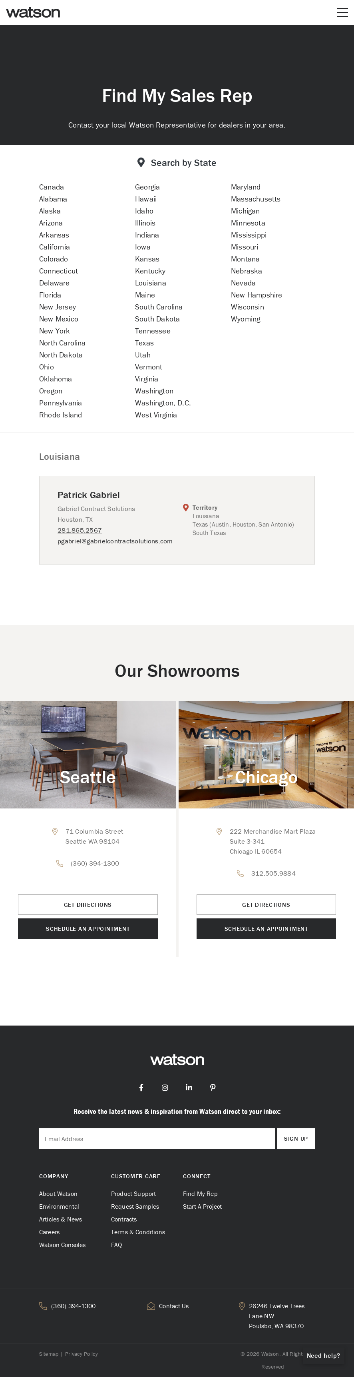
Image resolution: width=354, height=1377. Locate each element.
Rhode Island (60, 414)
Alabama (53, 199)
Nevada (243, 282)
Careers (49, 1232)
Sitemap (48, 1353)
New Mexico (58, 318)
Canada (51, 187)
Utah (143, 354)
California (54, 246)
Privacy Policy (81, 1353)
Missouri (245, 246)
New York (54, 330)
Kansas (147, 258)
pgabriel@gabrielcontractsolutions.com (115, 541)
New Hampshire (256, 294)
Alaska (50, 211)
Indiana (147, 234)
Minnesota (248, 223)
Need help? (324, 1355)
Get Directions (88, 904)
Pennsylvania (60, 402)
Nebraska (247, 270)
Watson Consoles (62, 1245)
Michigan (245, 211)
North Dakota (61, 354)
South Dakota (157, 318)
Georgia (147, 187)
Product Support (133, 1193)
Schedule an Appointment (87, 928)
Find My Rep (200, 1193)
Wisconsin (247, 306)
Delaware (54, 282)
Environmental (59, 1206)
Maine (145, 294)
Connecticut (58, 270)
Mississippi (248, 234)
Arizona (51, 223)
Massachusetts (255, 199)
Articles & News (60, 1219)
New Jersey (57, 306)
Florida (50, 294)
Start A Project (202, 1206)
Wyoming (245, 318)
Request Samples (135, 1206)
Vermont (148, 366)
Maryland (246, 187)
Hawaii (146, 199)
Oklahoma (55, 378)
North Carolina (62, 342)
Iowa (143, 246)
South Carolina (159, 306)
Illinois (145, 223)
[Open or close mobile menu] (342, 12)
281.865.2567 (80, 530)
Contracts (124, 1219)
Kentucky (150, 270)
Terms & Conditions (138, 1232)
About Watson (58, 1193)
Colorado (53, 258)
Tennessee (153, 330)
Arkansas (54, 234)
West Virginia (156, 414)
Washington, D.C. (163, 402)
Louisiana (150, 282)
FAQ (116, 1245)
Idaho (144, 211)
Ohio (46, 366)
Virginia (147, 378)
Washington (154, 390)
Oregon (50, 390)
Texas (144, 342)
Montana (245, 258)
